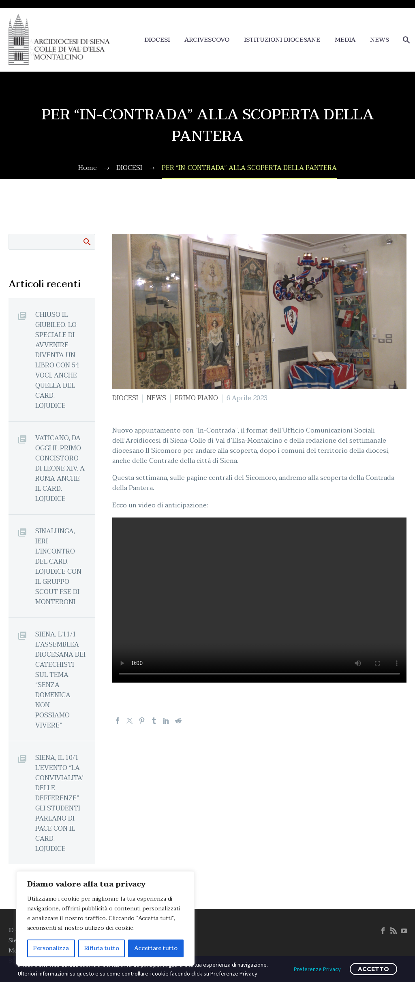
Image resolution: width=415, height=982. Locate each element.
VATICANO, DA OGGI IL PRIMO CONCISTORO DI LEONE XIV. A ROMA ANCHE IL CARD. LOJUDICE (60, 468)
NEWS (379, 40)
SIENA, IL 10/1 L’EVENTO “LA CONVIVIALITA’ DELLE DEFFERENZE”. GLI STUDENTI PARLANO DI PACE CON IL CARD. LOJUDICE (59, 803)
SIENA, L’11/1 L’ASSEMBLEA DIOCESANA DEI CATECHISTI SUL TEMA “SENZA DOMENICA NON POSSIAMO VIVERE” (60, 680)
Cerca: (86, 241)
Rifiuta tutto (101, 948)
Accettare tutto (156, 948)
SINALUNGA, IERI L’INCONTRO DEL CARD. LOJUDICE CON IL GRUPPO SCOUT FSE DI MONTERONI (58, 566)
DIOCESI (157, 40)
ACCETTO (373, 969)
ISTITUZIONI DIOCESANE (282, 40)
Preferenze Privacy (317, 969)
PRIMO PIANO (196, 398)
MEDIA (345, 40)
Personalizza (51, 948)
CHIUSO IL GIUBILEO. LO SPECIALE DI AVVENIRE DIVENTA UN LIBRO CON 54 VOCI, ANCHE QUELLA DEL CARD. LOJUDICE (57, 360)
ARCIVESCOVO (206, 40)
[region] (105, 918)
